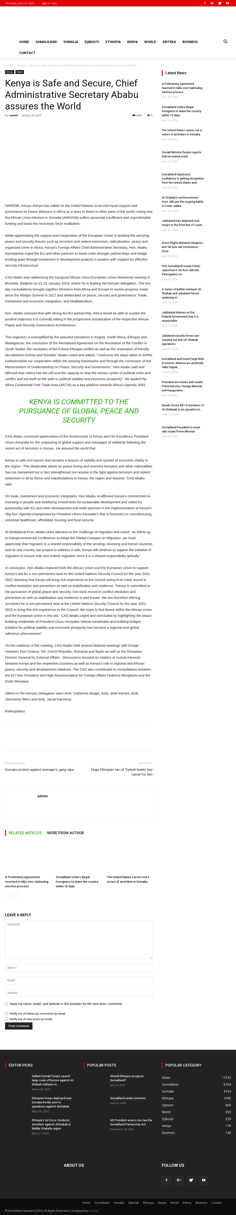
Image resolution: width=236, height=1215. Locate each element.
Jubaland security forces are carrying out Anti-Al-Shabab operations (180, 340)
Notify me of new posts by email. (31, 1019)
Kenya (132, 42)
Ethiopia (113, 42)
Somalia (70, 42)
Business (190, 42)
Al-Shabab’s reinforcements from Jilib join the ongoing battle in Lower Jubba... (182, 202)
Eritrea (169, 42)
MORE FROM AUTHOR (65, 833)
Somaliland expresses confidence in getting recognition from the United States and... (183, 178)
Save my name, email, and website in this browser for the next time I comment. (66, 1004)
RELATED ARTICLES (25, 833)
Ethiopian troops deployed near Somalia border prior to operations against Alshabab (52, 1102)
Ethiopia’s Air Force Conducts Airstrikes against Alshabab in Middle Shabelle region (51, 1124)
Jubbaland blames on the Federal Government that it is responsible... (180, 316)
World (150, 42)
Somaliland (46, 42)
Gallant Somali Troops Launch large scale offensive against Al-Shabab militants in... (53, 1080)
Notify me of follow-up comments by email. (38, 1013)
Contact (27, 53)
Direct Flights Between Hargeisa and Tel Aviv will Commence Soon (182, 247)
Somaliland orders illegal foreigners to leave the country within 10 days (77, 881)
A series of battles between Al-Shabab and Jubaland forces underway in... (182, 293)
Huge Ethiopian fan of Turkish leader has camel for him (122, 772)
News (20, 72)
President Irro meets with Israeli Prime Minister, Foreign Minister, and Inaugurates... (182, 386)
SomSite (93, 1211)
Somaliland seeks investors (128, 1098)
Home (24, 42)
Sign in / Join (49, 3)
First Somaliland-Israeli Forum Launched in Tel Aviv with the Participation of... (181, 270)
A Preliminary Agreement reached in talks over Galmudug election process (26, 881)
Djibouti (92, 42)
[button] (225, 42)
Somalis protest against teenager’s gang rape (39, 770)
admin (13, 115)
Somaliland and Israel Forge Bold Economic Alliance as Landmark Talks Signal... (183, 363)
